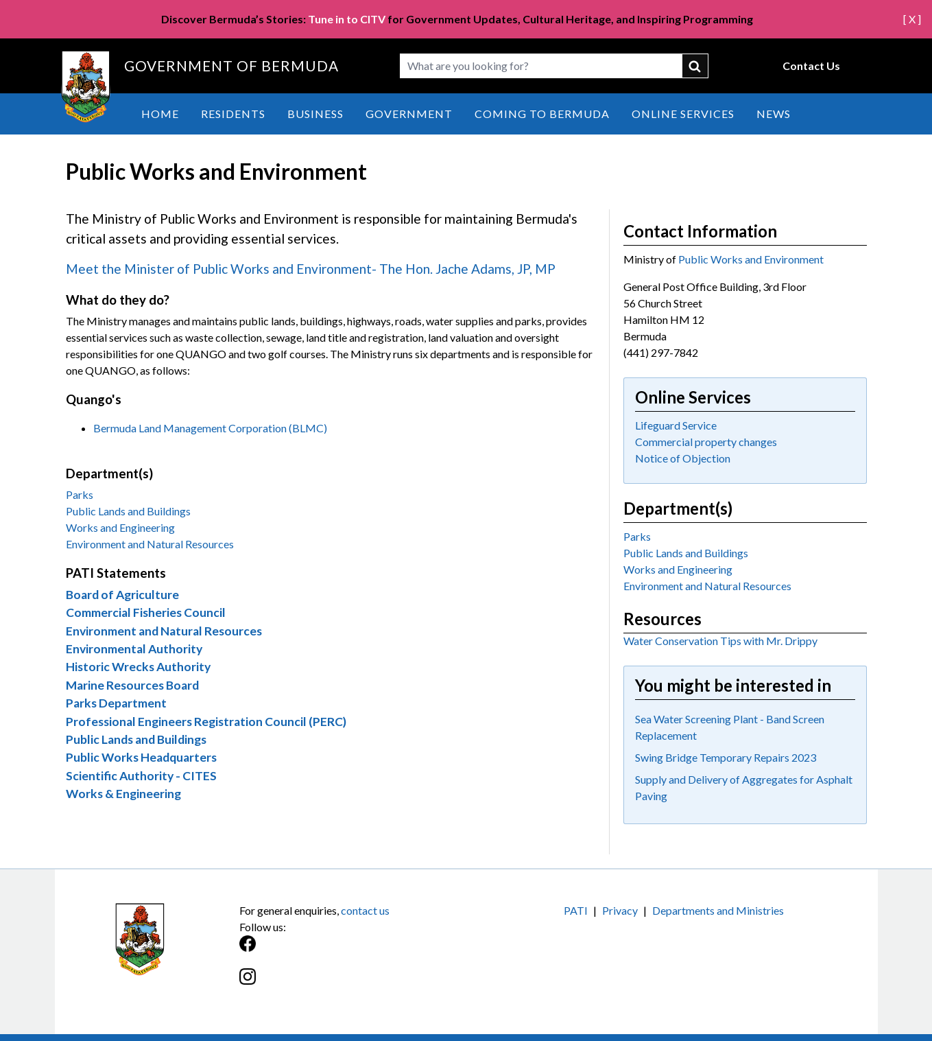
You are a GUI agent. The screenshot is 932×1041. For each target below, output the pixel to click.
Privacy (620, 910)
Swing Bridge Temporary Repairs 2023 (725, 757)
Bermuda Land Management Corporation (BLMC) (210, 427)
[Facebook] (352, 950)
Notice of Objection (682, 458)
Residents (233, 113)
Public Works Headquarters (141, 757)
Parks (79, 494)
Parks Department (116, 703)
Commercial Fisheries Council (146, 612)
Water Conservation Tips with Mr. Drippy (720, 640)
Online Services (683, 113)
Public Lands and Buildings (128, 510)
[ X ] (912, 18)
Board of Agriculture (122, 594)
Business (315, 113)
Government (409, 113)
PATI (576, 910)
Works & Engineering (123, 793)
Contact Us (811, 65)
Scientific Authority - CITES (141, 776)
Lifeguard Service (676, 425)
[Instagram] (352, 983)
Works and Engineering (120, 527)
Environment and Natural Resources (150, 543)
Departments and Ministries (718, 910)
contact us (365, 910)
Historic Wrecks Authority (138, 666)
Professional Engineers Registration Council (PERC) (206, 721)
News (773, 113)
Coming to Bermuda (542, 113)
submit (695, 66)
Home (160, 113)
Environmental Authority (134, 649)
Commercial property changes (706, 441)
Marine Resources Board (132, 685)
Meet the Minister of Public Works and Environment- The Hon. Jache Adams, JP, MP (310, 269)
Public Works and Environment (751, 259)
